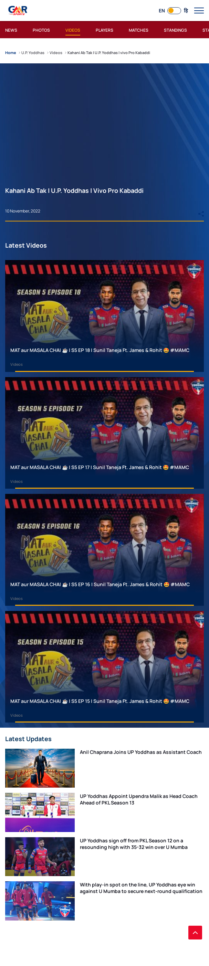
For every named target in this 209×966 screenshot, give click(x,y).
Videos (16, 364)
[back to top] (195, 932)
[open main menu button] (199, 10)
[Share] (201, 211)
